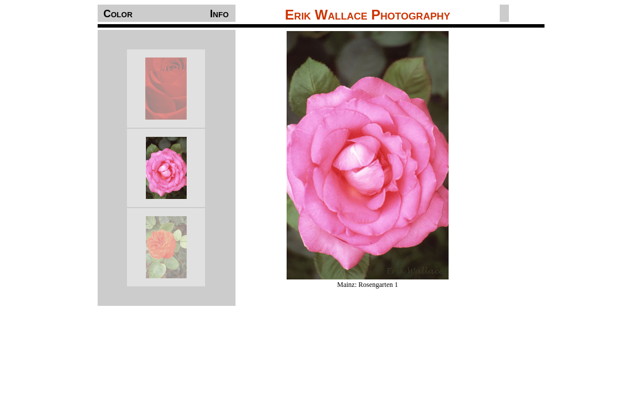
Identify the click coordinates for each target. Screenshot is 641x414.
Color (118, 14)
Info (219, 14)
